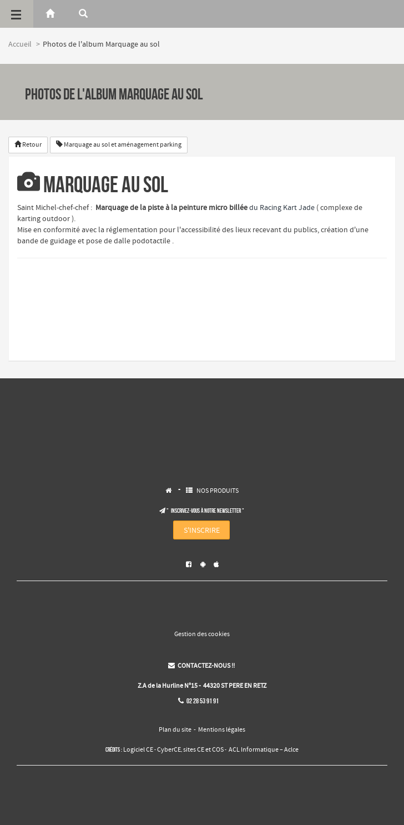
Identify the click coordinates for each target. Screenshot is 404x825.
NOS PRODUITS (217, 491)
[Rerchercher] (83, 14)
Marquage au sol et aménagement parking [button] (118, 145)
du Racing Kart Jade (282, 208)
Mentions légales (221, 730)
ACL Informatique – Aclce (264, 750)
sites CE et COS (203, 750)
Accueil (20, 44)
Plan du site (175, 730)
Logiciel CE (138, 750)
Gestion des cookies (202, 634)
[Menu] (16, 14)
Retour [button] (28, 145)
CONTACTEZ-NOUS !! (201, 666)
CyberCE (169, 750)
